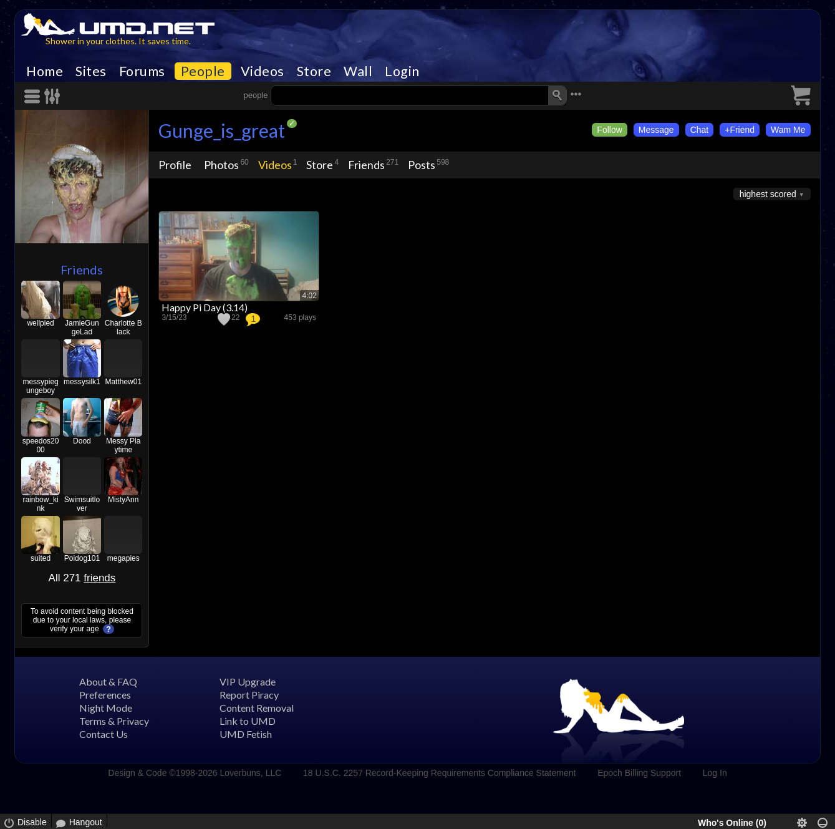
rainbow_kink (40, 504)
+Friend (740, 130)
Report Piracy (249, 695)
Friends (81, 269)
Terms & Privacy (114, 721)
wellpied (40, 323)
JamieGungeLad (82, 327)
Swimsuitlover (82, 504)
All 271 (82, 578)
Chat (699, 130)
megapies (123, 558)
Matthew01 (123, 381)
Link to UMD (248, 721)
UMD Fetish (246, 734)
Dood (82, 441)
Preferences (105, 695)
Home (44, 71)
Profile (174, 165)
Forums (142, 71)
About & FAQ (108, 681)
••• (575, 94)
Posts (421, 165)
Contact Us (103, 734)
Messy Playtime (123, 445)
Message (656, 130)
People (203, 71)
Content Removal (257, 708)
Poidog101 (82, 558)
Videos (262, 71)
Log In (715, 773)
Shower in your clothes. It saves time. (118, 41)
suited (41, 558)
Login (402, 71)
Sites (91, 71)
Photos (221, 165)
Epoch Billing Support (639, 773)
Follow (609, 130)
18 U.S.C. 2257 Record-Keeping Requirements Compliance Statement (439, 773)
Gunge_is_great (221, 130)
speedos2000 (40, 445)
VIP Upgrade (248, 681)
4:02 (309, 295)
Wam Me (788, 130)
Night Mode (105, 708)
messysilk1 (82, 381)
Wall (358, 71)
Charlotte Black (123, 327)
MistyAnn (123, 499)
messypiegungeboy (40, 386)
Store (314, 71)
